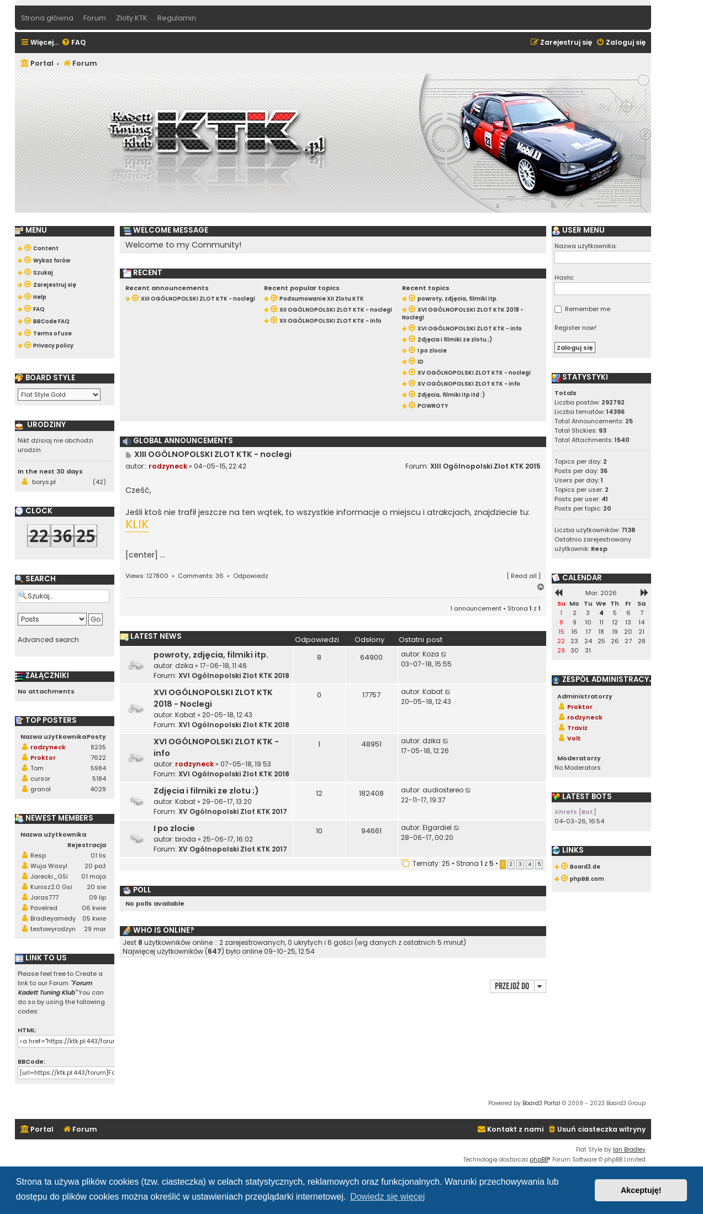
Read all (524, 575)
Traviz (577, 727)
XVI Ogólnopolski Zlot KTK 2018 (233, 675)
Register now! (575, 327)
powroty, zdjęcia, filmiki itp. (211, 654)
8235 (98, 747)
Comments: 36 (201, 575)
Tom (37, 768)
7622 (98, 757)
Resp (38, 855)
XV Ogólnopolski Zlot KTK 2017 (232, 811)
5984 (98, 768)
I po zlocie (174, 828)
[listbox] (59, 394)
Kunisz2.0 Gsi (51, 886)
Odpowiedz (250, 575)
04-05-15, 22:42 (220, 466)
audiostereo (442, 790)
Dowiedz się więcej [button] (387, 1196)
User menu (578, 230)
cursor (40, 778)
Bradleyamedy (53, 918)
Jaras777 (44, 897)
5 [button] (539, 864)
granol (40, 789)
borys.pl (44, 481)
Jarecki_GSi (49, 876)
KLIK (137, 525)
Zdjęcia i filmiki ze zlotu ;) (206, 790)
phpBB (539, 1159)
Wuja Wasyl (48, 865)
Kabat (185, 714)
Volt (574, 738)
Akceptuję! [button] (641, 1190)
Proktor (43, 757)
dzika (184, 665)
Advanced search (48, 639)
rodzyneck (168, 466)
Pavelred (43, 907)
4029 (98, 789)
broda (185, 839)
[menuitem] (73, 42)
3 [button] (520, 864)
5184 (99, 778)
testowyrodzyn (53, 928)
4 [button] (529, 864)
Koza (430, 654)
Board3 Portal (541, 1103)
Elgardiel (437, 827)
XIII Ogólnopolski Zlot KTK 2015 (485, 466)
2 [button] (511, 864)
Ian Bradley (629, 1149)
